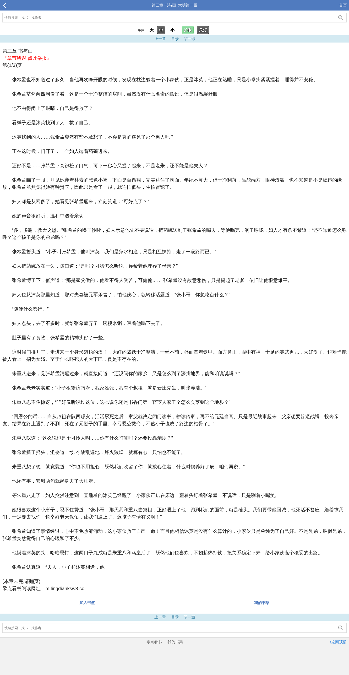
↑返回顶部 (338, 642)
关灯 (203, 30)
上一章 (160, 39)
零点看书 (154, 642)
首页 (343, 5)
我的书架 (261, 603)
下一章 (189, 39)
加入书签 (87, 603)
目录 (175, 39)
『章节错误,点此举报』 (27, 58)
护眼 (187, 30)
